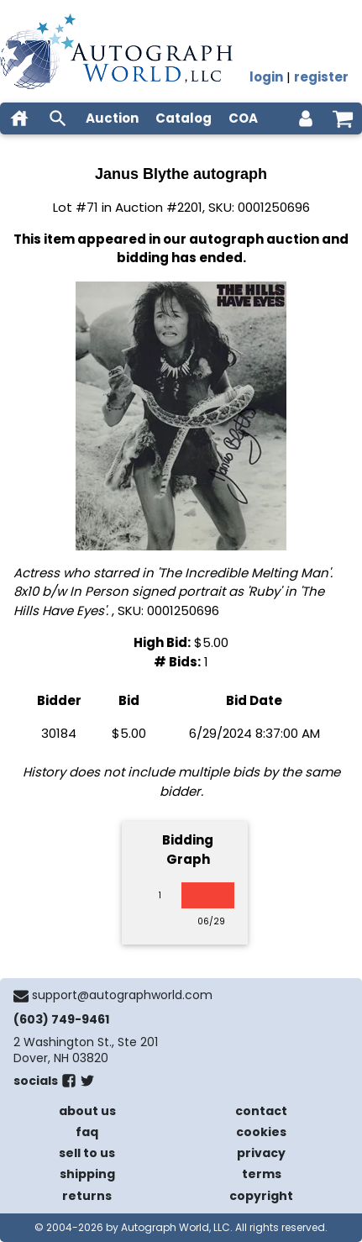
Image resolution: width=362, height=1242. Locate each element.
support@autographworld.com (122, 995)
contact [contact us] (261, 1111)
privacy (261, 1153)
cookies (261, 1132)
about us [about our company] (87, 1111)
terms (261, 1174)
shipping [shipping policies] (87, 1174)
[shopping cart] (343, 118)
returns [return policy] (87, 1195)
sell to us (87, 1153)
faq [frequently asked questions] (87, 1132)
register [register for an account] (321, 77)
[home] (19, 118)
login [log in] (266, 77)
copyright (261, 1195)
